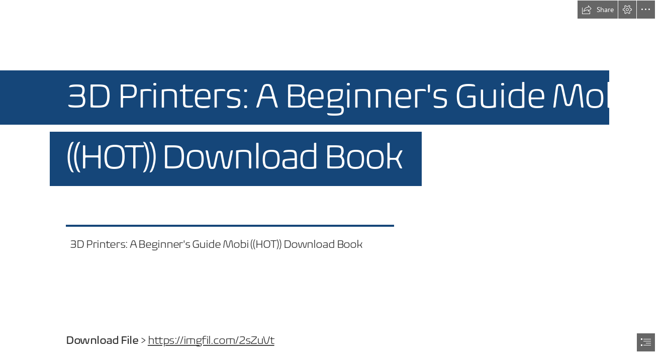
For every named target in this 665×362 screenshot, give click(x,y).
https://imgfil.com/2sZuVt (210, 340)
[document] (332, 181)
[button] (598, 10)
